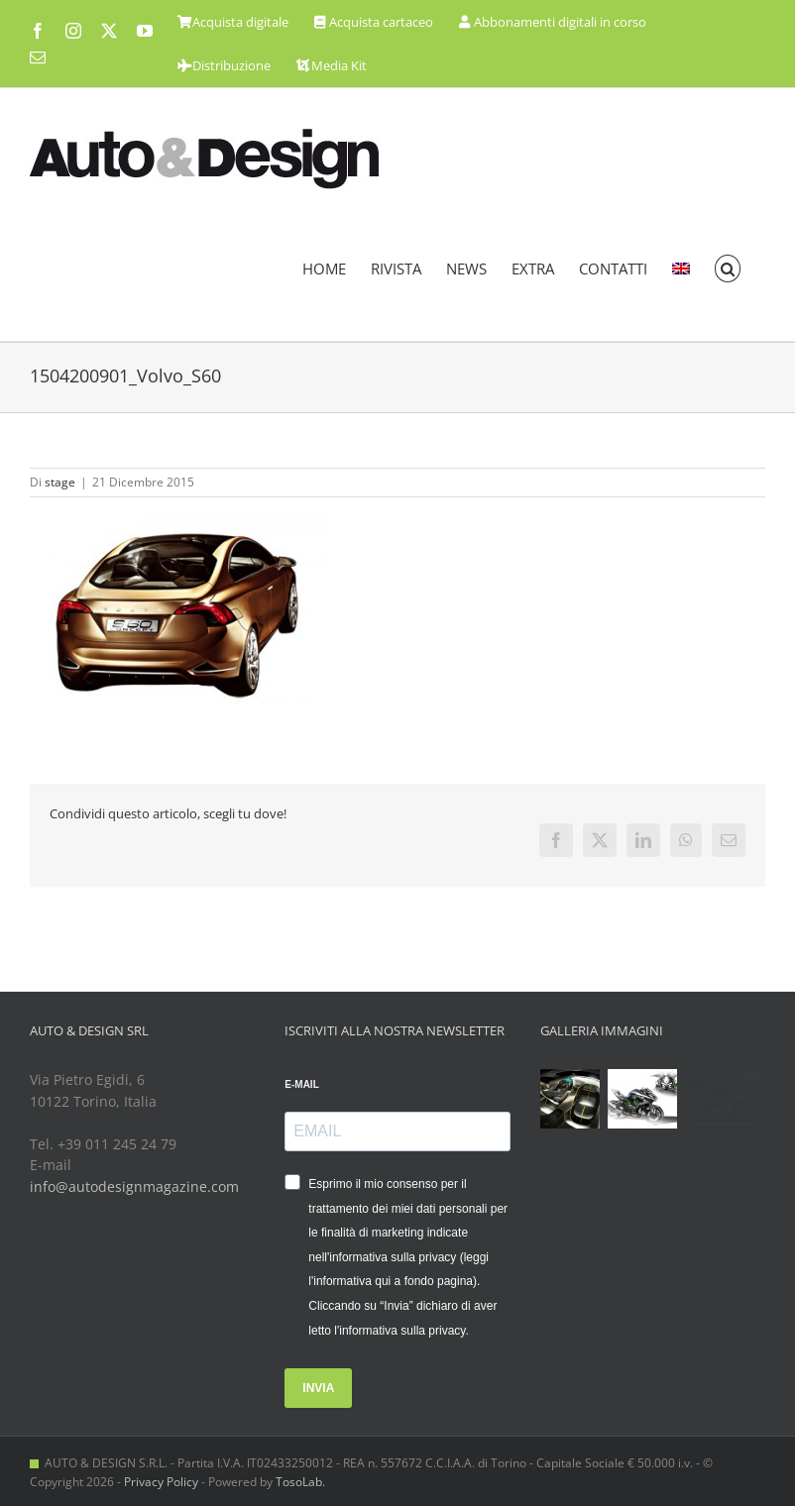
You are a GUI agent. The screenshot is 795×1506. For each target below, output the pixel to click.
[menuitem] (681, 268)
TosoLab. (300, 1481)
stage (60, 482)
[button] (728, 268)
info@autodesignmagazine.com (134, 1186)
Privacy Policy (161, 1481)
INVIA (318, 1388)
